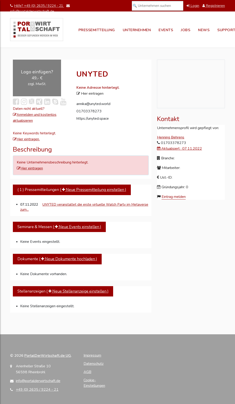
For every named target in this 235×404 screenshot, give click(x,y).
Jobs (185, 30)
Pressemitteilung (96, 30)
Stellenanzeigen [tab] (63, 291)
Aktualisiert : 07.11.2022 (179, 148)
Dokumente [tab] (57, 259)
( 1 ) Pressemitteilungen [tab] (71, 189)
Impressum (92, 355)
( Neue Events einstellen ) (77, 227)
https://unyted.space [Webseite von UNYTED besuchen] (92, 118)
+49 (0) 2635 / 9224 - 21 (37, 389)
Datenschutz (94, 363)
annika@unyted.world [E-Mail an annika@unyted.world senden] (93, 103)
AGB (87, 371)
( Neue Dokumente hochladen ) (68, 259)
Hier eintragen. (26, 139)
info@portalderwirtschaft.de (38, 380)
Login (193, 5)
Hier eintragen (30, 168)
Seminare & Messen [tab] (59, 227)
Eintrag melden (174, 196)
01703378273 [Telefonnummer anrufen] (89, 111)
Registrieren (213, 5)
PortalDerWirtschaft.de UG (47, 355)
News (204, 30)
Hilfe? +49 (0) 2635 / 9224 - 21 (37, 5)
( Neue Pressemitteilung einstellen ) (93, 189)
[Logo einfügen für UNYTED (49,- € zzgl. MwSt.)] (37, 78)
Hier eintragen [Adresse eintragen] (90, 93)
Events (166, 30)
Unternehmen (137, 30)
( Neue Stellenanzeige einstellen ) (77, 291)
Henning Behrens (170, 137)
